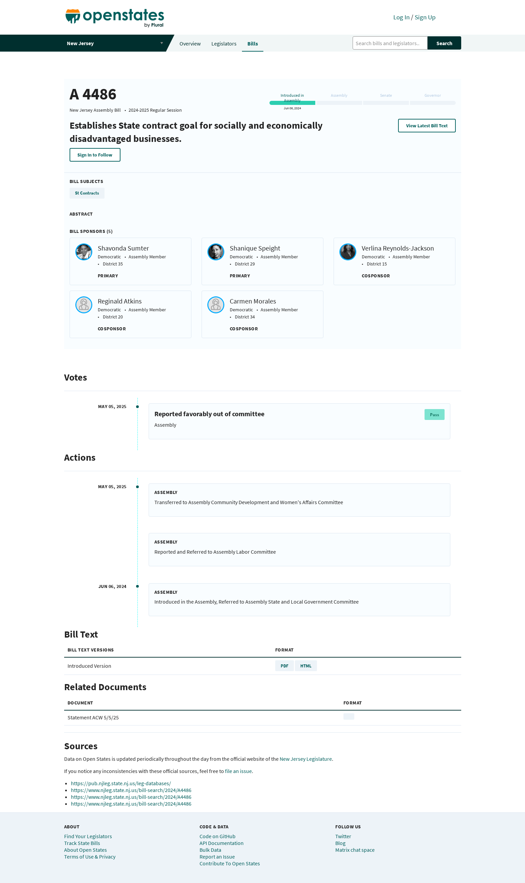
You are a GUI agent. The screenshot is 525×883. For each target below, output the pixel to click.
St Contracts (87, 193)
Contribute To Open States (230, 863)
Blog (340, 843)
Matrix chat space (355, 849)
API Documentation (222, 843)
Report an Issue (217, 856)
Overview (190, 43)
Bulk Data (210, 849)
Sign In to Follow (94, 155)
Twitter (343, 836)
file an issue (238, 771)
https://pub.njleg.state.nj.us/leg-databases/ (121, 783)
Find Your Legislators (88, 836)
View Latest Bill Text (427, 126)
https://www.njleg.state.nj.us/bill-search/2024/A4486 (131, 790)
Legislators (224, 43)
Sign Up (425, 17)
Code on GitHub (218, 836)
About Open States (85, 849)
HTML (306, 665)
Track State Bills (82, 843)
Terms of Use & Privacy (89, 856)
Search (444, 43)
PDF (284, 665)
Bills (252, 43)
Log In (401, 17)
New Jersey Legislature (306, 758)
